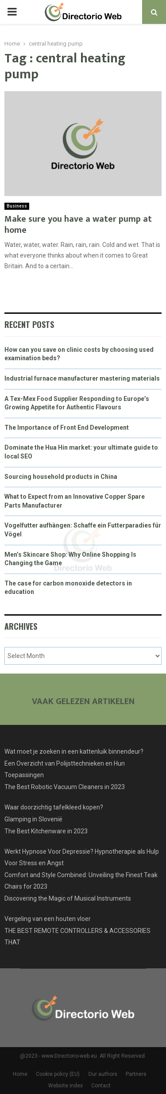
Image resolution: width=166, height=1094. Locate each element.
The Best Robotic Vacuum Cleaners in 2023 (64, 786)
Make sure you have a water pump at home (78, 225)
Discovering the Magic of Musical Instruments (67, 898)
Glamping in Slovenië (33, 819)
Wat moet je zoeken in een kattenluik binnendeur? (73, 751)
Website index (65, 1085)
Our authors (102, 1074)
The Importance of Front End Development (66, 427)
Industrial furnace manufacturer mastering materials (82, 378)
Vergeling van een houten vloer (47, 918)
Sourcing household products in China (60, 476)
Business (17, 206)
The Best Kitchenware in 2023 (46, 831)
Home (20, 1074)
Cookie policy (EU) (58, 1074)
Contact (101, 1085)
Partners (136, 1074)
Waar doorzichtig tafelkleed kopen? (53, 807)
